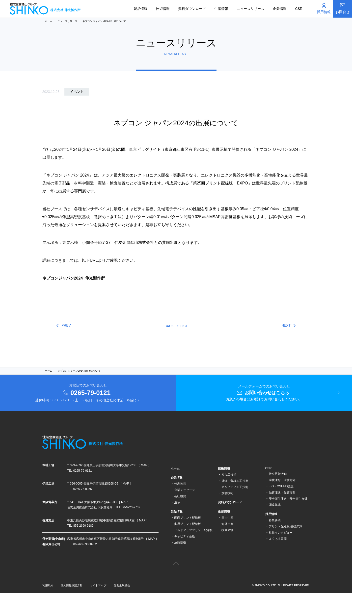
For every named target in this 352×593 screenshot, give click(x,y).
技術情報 (163, 9)
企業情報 (280, 9)
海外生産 (227, 524)
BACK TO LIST (176, 326)
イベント (77, 92)
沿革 (177, 502)
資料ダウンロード (192, 9)
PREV (66, 325)
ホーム (48, 21)
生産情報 (221, 9)
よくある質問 (278, 539)
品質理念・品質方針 (282, 492)
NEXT (286, 325)
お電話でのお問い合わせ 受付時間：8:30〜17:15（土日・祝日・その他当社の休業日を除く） (88, 392)
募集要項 (275, 520)
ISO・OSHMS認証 (281, 486)
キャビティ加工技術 (234, 487)
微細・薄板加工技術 (234, 481)
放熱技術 (227, 493)
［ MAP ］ (144, 465)
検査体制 (227, 530)
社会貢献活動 (278, 474)
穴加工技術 (228, 474)
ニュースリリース (250, 9)
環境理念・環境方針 (282, 480)
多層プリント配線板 (187, 524)
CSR (298, 9)
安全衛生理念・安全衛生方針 (288, 498)
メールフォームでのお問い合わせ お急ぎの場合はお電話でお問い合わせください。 (264, 392)
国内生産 (227, 517)
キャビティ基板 (184, 536)
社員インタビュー (281, 532)
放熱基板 (180, 542)
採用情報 (271, 514)
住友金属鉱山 (122, 585)
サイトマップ (98, 585)
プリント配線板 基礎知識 (285, 526)
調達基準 (275, 505)
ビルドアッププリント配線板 (193, 530)
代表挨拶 (180, 484)
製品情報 (140, 9)
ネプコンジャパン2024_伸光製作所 (73, 278)
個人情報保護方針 (71, 585)
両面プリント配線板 (187, 517)
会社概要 (180, 496)
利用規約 (47, 585)
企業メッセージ (184, 490)
